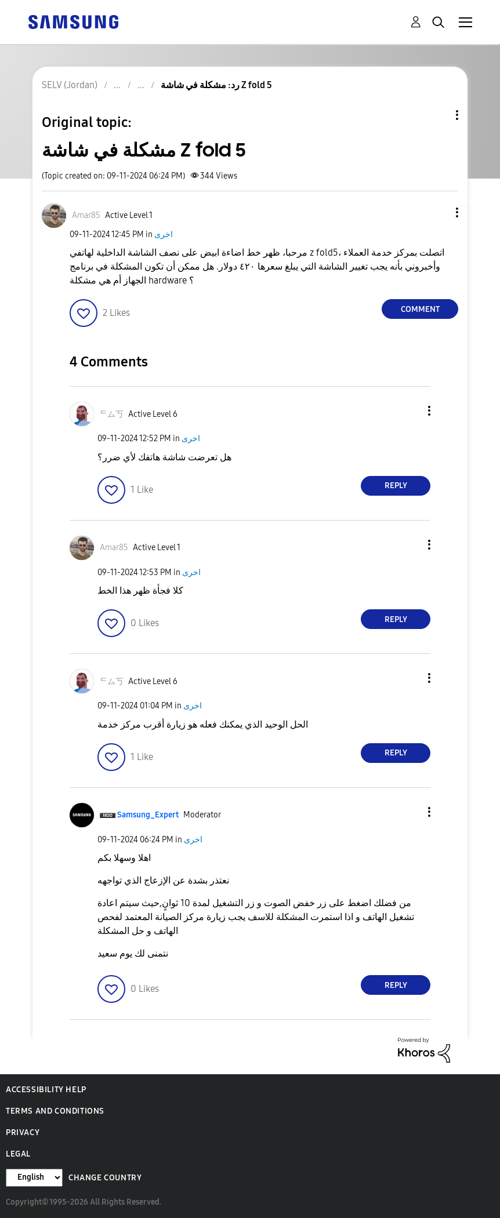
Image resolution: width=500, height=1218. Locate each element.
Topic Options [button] (437, 115)
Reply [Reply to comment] (396, 485)
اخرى (163, 234)
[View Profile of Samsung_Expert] (148, 815)
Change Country (105, 1178)
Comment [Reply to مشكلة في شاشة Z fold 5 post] (420, 309)
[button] (438, 212)
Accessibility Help (46, 1090)
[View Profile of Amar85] (86, 215)
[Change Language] (34, 1178)
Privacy (22, 1132)
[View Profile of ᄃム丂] (112, 414)
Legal (18, 1154)
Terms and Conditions (55, 1111)
